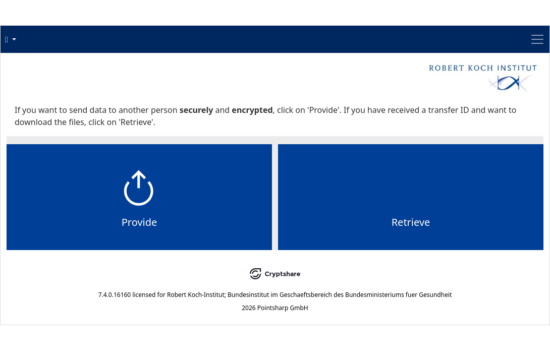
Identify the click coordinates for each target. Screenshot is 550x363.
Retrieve (348, 242)
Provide (201, 242)
